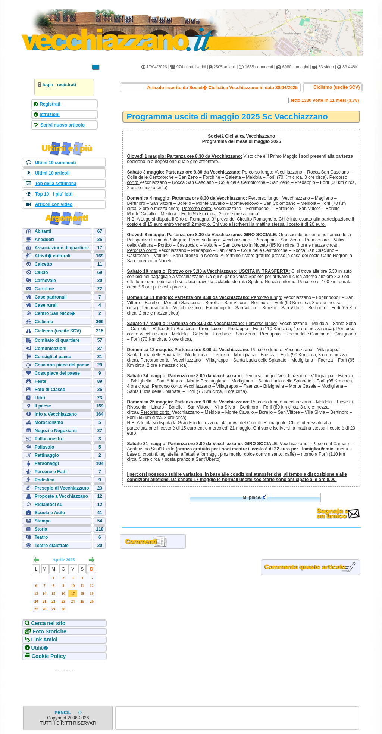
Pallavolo (44, 447)
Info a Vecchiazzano (56, 414)
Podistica (44, 479)
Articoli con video (54, 204)
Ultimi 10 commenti (55, 162)
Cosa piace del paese (57, 373)
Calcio (41, 272)
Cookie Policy (48, 656)
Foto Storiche (48, 631)
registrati (66, 84)
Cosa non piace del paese (62, 365)
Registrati (50, 104)
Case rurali (46, 305)
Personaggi (47, 463)
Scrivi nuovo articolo (62, 125)
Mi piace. (254, 497)
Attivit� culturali (53, 256)
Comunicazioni (50, 348)
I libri (40, 397)
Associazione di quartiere (62, 247)
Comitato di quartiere (57, 340)
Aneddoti (44, 239)
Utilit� (39, 648)
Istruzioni (49, 114)
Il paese (43, 406)
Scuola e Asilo (50, 512)
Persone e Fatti (51, 471)
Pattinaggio (47, 455)
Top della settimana (55, 183)
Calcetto (43, 264)
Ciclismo (44, 321)
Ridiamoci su (49, 504)
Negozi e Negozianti (56, 430)
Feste (40, 381)
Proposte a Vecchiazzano (61, 496)
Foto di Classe (50, 389)
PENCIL (63, 712)
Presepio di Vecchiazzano (62, 488)
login (48, 84)
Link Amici (43, 640)
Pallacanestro (49, 438)
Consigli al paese (53, 356)
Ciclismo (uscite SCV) (58, 331)
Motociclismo (49, 422)
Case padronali (51, 297)
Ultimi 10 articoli (52, 173)
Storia (41, 529)
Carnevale (45, 280)
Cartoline (44, 288)
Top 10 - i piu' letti (54, 194)
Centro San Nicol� (55, 313)
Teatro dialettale (52, 545)
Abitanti (43, 231)
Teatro (41, 537)
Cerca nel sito (48, 623)
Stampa (43, 521)
